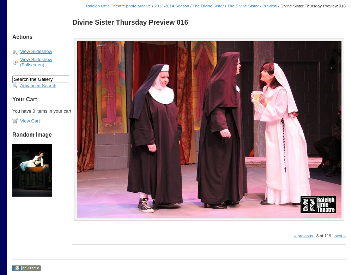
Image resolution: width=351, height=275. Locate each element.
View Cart (30, 121)
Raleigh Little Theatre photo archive (118, 6)
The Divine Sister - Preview (252, 6)
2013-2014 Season (172, 6)
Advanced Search (38, 85)
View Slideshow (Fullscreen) (36, 62)
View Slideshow (36, 51)
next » (340, 235)
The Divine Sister (208, 6)
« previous (303, 235)
